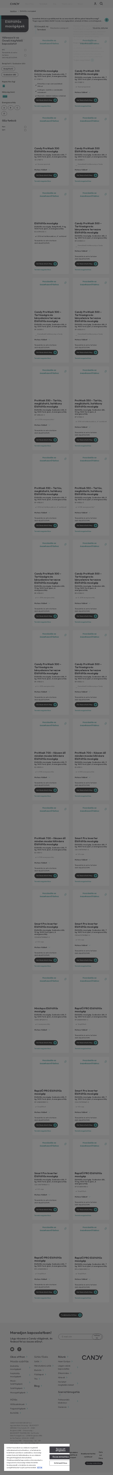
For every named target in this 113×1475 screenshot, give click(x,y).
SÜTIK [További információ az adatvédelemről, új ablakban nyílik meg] (39, 1467)
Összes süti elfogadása (61, 1450)
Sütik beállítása (60, 1463)
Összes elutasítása (60, 1457)
